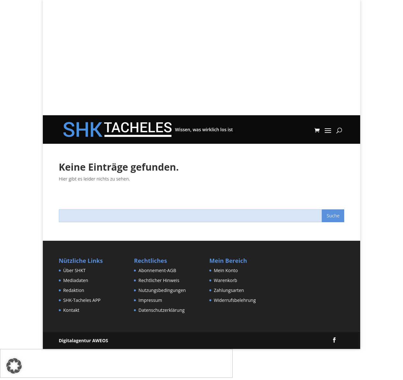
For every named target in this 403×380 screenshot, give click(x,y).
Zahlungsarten (229, 290)
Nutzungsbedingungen (162, 290)
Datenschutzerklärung (161, 310)
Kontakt (71, 310)
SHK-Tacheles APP (82, 300)
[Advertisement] (201, 70)
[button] (14, 366)
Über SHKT (74, 270)
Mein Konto (226, 270)
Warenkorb (225, 280)
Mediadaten (75, 280)
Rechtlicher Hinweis (158, 280)
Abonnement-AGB (157, 270)
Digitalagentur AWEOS (83, 340)
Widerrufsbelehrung (235, 300)
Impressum (150, 300)
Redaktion (73, 290)
